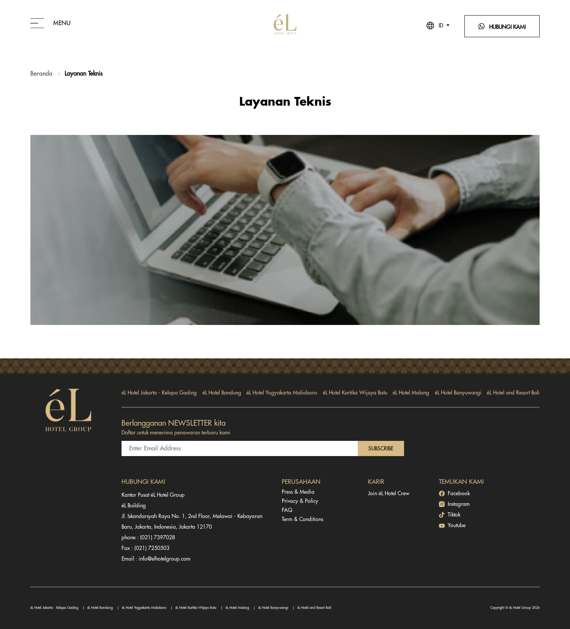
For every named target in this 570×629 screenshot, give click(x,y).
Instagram (454, 504)
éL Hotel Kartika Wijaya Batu (355, 392)
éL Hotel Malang (411, 392)
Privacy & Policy (300, 501)
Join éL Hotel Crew (388, 493)
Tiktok (449, 515)
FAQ (287, 510)
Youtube (452, 525)
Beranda (41, 74)
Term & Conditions (302, 519)
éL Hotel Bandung (221, 392)
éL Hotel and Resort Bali (513, 392)
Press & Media (298, 491)
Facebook (454, 493)
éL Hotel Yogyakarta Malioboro (281, 392)
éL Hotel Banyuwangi (458, 392)
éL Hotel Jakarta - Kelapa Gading (159, 392)
